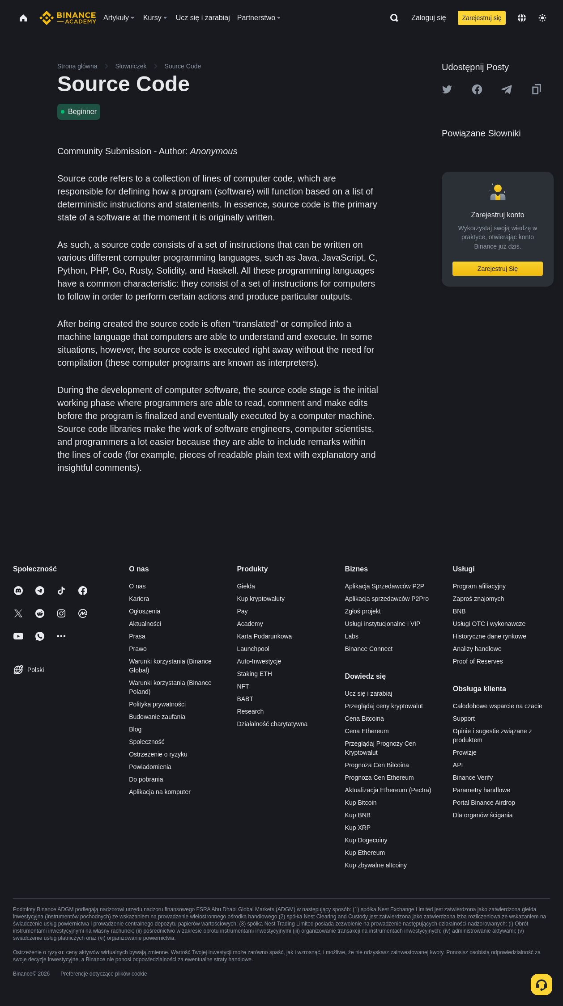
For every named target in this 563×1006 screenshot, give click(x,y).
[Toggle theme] (542, 18)
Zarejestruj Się (498, 268)
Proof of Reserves (478, 661)
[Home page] (67, 18)
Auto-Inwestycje (259, 661)
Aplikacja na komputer (160, 791)
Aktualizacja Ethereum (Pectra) (388, 790)
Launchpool (253, 648)
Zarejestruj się (482, 17)
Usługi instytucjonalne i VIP (383, 623)
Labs (351, 636)
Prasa (137, 636)
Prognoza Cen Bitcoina (377, 765)
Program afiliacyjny (479, 586)
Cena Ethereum (367, 731)
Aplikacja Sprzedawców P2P (384, 586)
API (458, 765)
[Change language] (522, 18)
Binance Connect (369, 648)
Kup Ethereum (365, 852)
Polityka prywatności (157, 704)
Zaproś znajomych (478, 598)
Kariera (139, 598)
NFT (243, 686)
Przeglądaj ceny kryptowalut (384, 706)
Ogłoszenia (144, 611)
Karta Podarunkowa (264, 636)
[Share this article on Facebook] (477, 89)
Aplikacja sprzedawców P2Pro (387, 598)
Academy (250, 623)
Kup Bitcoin (361, 802)
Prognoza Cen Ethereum (379, 777)
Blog (135, 729)
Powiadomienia (150, 766)
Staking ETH (254, 673)
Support (464, 718)
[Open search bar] (392, 18)
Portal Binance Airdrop (484, 802)
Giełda (246, 586)
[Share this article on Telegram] (506, 89)
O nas (137, 586)
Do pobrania (146, 779)
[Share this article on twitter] (447, 89)
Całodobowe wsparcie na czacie (497, 706)
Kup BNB (358, 815)
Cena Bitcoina (364, 718)
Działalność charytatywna (272, 723)
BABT (245, 698)
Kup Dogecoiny (366, 840)
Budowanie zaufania (157, 716)
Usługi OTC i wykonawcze (489, 623)
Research (250, 711)
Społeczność (146, 741)
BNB (459, 611)
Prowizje (465, 752)
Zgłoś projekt (363, 611)
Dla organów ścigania (483, 815)
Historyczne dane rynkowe (489, 636)
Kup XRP (358, 827)
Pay (242, 611)
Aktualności (145, 623)
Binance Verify (473, 777)
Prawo (138, 648)
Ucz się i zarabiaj (368, 693)
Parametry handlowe (481, 790)
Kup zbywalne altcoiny (376, 865)
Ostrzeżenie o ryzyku (158, 754)
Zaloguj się (428, 17)
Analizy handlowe (477, 648)
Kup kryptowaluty (261, 598)
